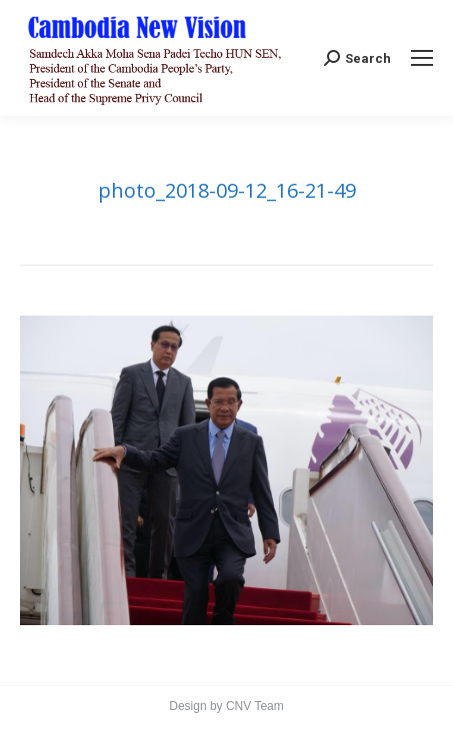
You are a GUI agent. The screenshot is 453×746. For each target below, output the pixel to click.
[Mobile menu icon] (422, 58)
